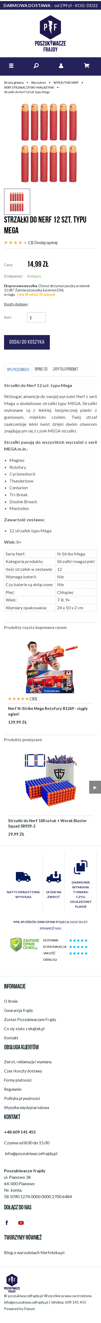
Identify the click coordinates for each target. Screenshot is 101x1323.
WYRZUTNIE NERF (66, 82)
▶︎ (95, 787)
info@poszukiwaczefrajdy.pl (26, 1302)
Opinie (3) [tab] (41, 369)
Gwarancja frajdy (18, 1010)
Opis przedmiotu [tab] (18, 370)
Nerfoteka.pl (52, 1252)
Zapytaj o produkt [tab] (65, 369)
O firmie (11, 1001)
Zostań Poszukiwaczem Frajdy (30, 1019)
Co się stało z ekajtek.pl (24, 1028)
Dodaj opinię (46, 242)
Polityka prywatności (22, 1098)
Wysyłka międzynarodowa (26, 1107)
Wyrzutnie (38, 82)
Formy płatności (18, 1080)
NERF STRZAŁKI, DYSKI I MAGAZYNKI (29, 87)
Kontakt (11, 1038)
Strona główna (14, 82)
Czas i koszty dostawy (23, 1071)
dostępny (34, 276)
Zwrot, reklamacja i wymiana (27, 1062)
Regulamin (13, 1089)
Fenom (29, 1309)
